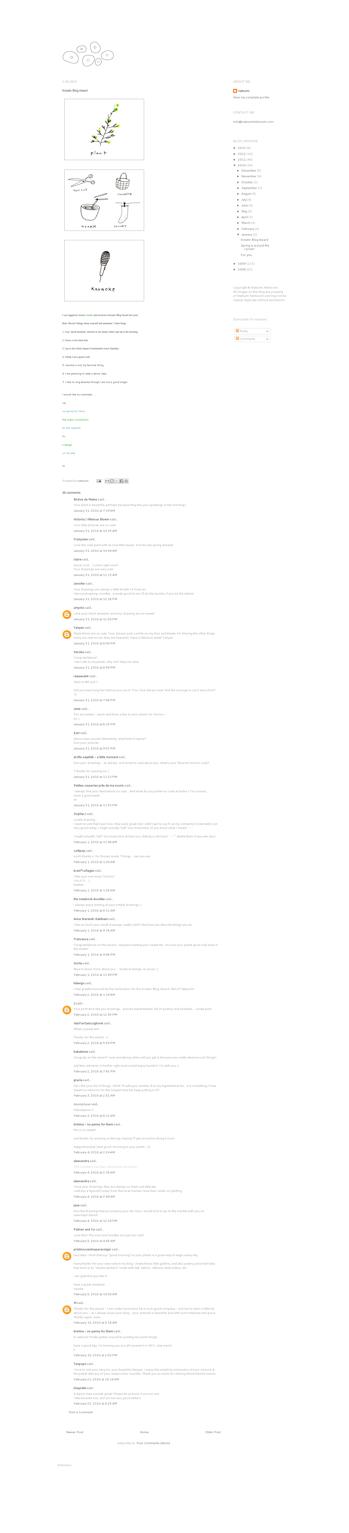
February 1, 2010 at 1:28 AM (94, 890)
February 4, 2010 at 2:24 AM (94, 1152)
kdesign (79, 983)
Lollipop (79, 851)
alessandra (81, 1161)
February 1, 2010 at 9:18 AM (94, 930)
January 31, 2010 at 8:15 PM (94, 724)
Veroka (79, 652)
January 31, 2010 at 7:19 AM (94, 510)
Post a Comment (81, 1412)
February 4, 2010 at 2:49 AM (94, 1196)
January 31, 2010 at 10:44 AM (95, 551)
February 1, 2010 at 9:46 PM (94, 954)
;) (74, 1003)
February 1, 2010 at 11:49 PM (95, 975)
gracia (78, 1080)
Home (144, 1432)
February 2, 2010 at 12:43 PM (95, 1014)
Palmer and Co (84, 1229)
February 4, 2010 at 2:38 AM (94, 1172)
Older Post (213, 1432)
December (249, 170)
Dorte (78, 963)
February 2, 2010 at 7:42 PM (94, 1071)
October (247, 182)
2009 (242, 263)
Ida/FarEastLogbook (88, 1023)
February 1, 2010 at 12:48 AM (95, 842)
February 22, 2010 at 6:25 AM (95, 1403)
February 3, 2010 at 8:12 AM (94, 1115)
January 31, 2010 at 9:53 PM (94, 748)
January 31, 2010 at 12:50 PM (95, 619)
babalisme (81, 1051)
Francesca (81, 939)
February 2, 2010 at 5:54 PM (94, 1043)
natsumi (88, 28)
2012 (242, 154)
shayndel (80, 1388)
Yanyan (79, 627)
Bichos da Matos (85, 499)
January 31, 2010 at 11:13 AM (95, 575)
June (245, 205)
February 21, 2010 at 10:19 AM (96, 1379)
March (246, 223)
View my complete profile (251, 97)
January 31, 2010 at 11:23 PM (95, 777)
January (247, 234)
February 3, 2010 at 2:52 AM (94, 1095)
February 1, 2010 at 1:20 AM (94, 862)
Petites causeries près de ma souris (99, 785)
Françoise (81, 539)
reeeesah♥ (81, 676)
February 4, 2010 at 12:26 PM (95, 1221)
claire (77, 559)
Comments (245, 339)
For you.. (247, 255)
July (244, 199)
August (246, 193)
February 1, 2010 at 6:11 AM (94, 910)
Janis (77, 709)
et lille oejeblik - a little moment (96, 757)
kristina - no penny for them (93, 1124)
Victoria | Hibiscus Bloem (91, 519)
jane (77, 1205)
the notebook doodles (89, 899)
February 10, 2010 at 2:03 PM (95, 1355)
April (245, 217)
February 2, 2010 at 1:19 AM (94, 994)
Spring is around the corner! (255, 247)
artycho (79, 608)
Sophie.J (80, 814)
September (249, 188)
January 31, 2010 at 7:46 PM (94, 700)
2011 (242, 159)
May (244, 211)
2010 (242, 165)
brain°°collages (84, 870)
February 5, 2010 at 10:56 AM (95, 1294)
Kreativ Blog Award (254, 240)
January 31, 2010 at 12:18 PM (95, 599)
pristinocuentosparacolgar (92, 1249)
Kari (77, 733)
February (248, 229)
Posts (242, 331)
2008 (242, 269)
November (249, 176)
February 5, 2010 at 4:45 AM (94, 1241)
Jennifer (79, 583)
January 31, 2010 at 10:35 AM (95, 531)
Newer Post (74, 1432)
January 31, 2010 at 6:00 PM (94, 643)
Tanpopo (80, 1364)
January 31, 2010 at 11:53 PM (95, 805)
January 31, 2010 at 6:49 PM (94, 667)
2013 (242, 148)
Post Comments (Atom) (153, 1443)
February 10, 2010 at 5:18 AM (95, 1322)
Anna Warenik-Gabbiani (91, 919)
